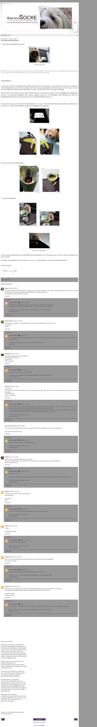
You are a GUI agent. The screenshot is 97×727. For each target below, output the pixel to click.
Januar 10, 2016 (24, 302)
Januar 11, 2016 (24, 569)
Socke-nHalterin (13, 302)
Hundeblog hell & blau (8, 97)
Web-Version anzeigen (39, 722)
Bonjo (6, 525)
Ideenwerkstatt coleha (42, 97)
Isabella (7, 457)
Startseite (39, 719)
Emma (6, 288)
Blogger (43, 725)
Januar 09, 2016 (13, 288)
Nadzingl (7, 353)
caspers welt (8, 557)
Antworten (7, 296)
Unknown (7, 491)
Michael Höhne (9, 321)
